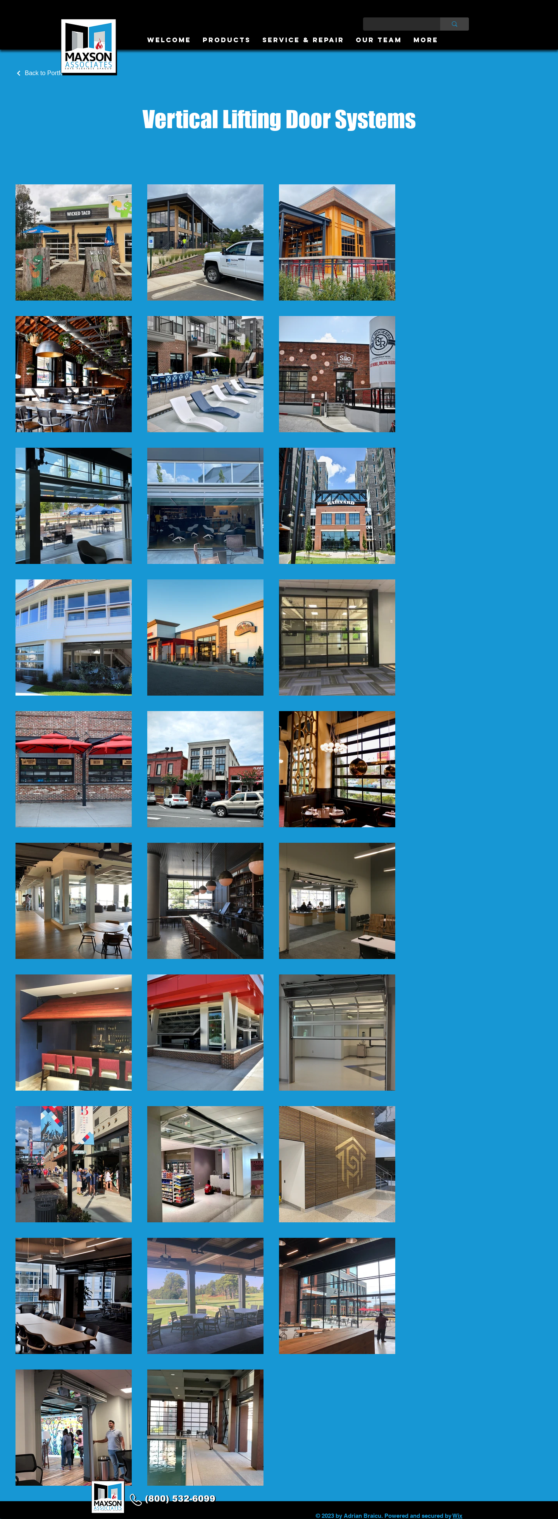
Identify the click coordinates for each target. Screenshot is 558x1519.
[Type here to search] (396, 24)
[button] (227, 40)
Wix (457, 1515)
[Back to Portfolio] (43, 73)
